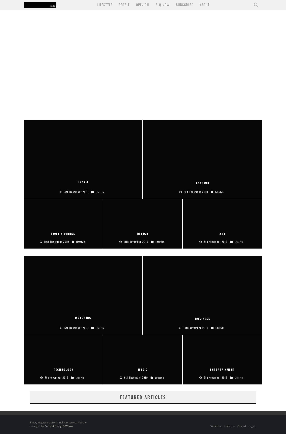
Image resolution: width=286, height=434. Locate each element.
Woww (69, 426)
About (204, 4)
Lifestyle (104, 4)
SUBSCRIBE (184, 4)
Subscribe (215, 426)
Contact (241, 426)
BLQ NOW (163, 4)
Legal (252, 426)
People (124, 4)
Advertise (229, 426)
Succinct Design (54, 426)
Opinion (142, 4)
